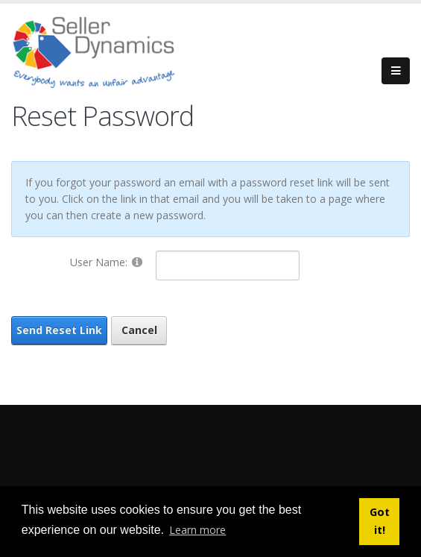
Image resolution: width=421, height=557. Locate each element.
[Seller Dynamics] (115, 50)
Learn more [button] (197, 530)
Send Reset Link (59, 330)
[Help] (137, 261)
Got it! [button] (380, 521)
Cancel (139, 330)
